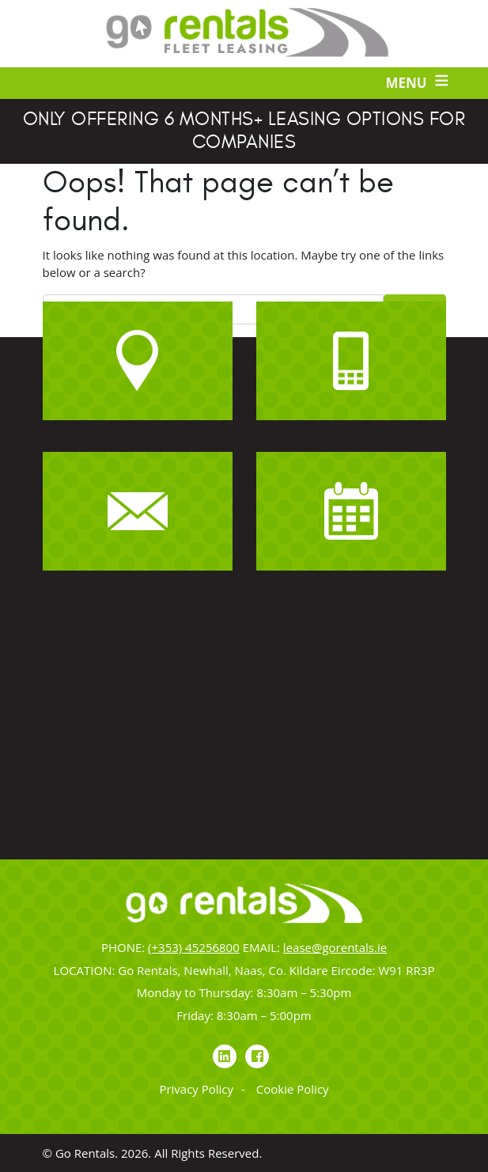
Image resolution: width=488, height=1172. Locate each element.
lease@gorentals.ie (335, 947)
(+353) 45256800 (194, 947)
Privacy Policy (196, 1089)
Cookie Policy (292, 1089)
